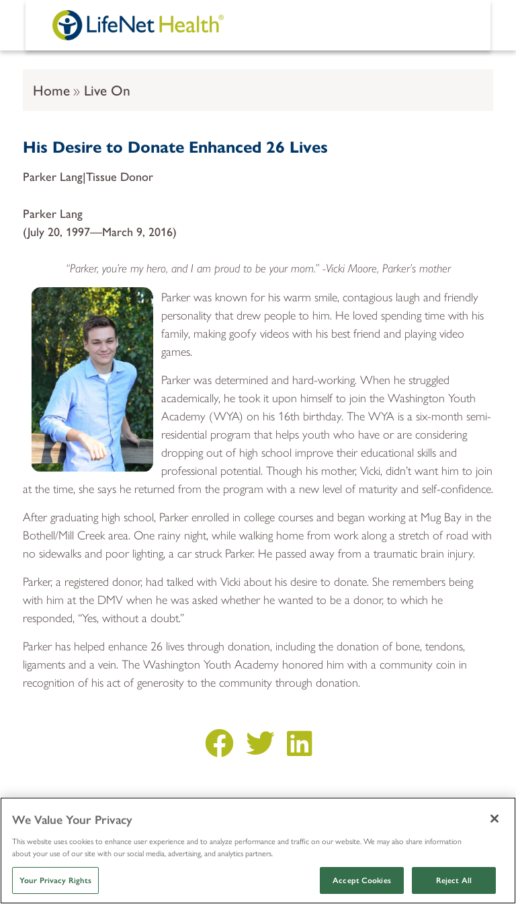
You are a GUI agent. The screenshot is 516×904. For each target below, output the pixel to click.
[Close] (494, 818)
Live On (107, 89)
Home (51, 89)
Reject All (454, 880)
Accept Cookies (362, 880)
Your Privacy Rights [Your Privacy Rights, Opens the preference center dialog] (55, 880)
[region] (258, 850)
